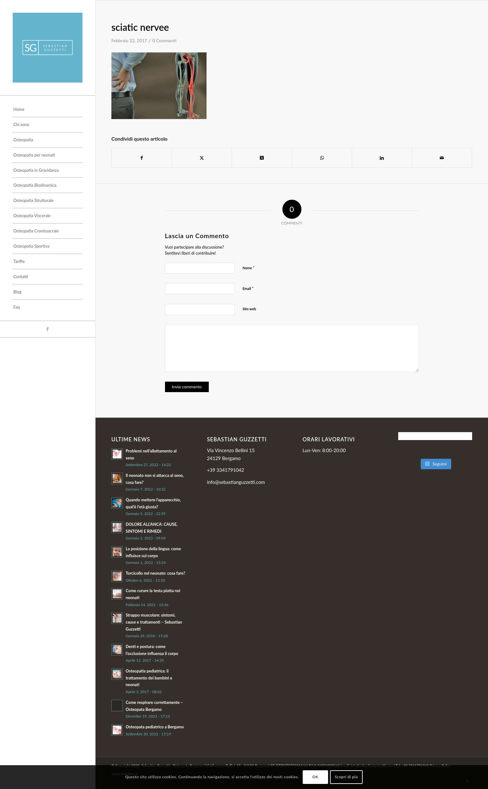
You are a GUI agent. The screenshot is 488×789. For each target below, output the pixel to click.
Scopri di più (346, 776)
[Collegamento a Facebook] (47, 329)
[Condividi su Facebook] (142, 157)
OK (316, 776)
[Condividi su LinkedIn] (382, 157)
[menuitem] (47, 109)
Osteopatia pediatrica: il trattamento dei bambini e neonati (149, 677)
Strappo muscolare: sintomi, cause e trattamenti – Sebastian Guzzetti (154, 621)
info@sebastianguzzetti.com (236, 482)
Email (248, 288)
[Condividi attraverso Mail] (442, 157)
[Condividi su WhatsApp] (322, 157)
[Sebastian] (47, 48)
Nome (249, 267)
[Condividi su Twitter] (202, 157)
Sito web (249, 309)
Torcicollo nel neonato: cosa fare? (155, 573)
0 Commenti (164, 40)
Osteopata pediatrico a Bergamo (155, 726)
